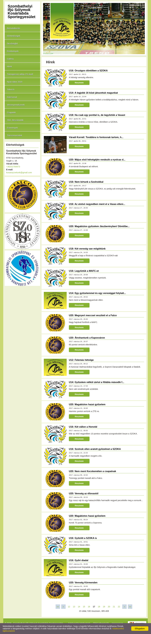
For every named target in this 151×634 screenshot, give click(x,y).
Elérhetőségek (13, 36)
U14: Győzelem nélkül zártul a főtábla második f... (96, 382)
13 (74, 606)
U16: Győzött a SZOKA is (83, 538)
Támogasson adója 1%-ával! (20, 74)
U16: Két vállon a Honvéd (83, 427)
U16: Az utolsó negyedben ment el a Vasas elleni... (97, 204)
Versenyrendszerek (16, 105)
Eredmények (13, 51)
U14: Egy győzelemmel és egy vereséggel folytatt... (97, 293)
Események (12, 128)
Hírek (9, 66)
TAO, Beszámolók (15, 120)
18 (99, 606)
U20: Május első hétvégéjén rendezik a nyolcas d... (97, 159)
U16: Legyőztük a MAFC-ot (84, 271)
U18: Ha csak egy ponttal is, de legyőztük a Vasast (97, 115)
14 (79, 606)
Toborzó (10, 89)
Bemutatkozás (13, 28)
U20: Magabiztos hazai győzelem (87, 404)
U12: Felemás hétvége (81, 360)
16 (89, 606)
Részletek (79, 83)
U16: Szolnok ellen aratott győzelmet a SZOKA (95, 449)
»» (130, 606)
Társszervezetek (14, 135)
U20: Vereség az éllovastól (83, 493)
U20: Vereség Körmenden (83, 582)
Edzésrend (12, 97)
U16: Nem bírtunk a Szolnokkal (86, 182)
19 (104, 606)
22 (119, 606)
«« (58, 606)
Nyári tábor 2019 (14, 82)
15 (84, 606)
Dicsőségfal (12, 43)
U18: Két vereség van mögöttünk (87, 248)
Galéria (10, 59)
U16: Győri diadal (78, 560)
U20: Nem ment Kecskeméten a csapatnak (92, 471)
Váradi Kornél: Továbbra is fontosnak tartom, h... (96, 137)
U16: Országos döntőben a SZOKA (88, 70)
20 (109, 606)
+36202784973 (13, 166)
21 (114, 606)
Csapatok (11, 112)
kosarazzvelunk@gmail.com (19, 172)
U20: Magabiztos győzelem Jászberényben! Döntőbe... (99, 226)
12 (69, 606)
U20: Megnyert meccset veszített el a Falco (93, 315)
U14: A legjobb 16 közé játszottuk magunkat (93, 93)
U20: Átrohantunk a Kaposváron (87, 338)
